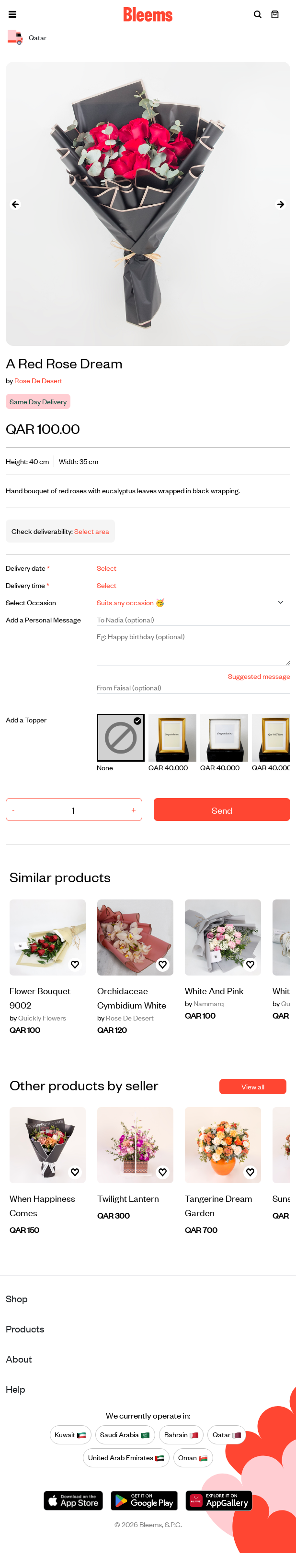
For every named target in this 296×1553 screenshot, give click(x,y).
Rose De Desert (38, 380)
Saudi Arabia (125, 1435)
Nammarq (204, 1003)
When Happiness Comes (42, 1205)
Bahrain (181, 1435)
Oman (193, 1458)
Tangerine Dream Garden (218, 1205)
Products (25, 1328)
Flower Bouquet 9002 (40, 997)
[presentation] (15, 204)
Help (15, 1388)
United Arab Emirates (126, 1458)
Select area (91, 531)
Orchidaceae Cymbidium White (131, 997)
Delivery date (28, 568)
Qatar (227, 1435)
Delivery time (27, 585)
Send (222, 810)
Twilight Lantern (128, 1198)
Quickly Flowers (38, 1017)
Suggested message (259, 676)
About (19, 1358)
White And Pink (214, 990)
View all (252, 1086)
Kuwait (70, 1435)
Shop (17, 1298)
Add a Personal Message (43, 619)
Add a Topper (26, 719)
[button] (12, 14)
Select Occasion (31, 602)
